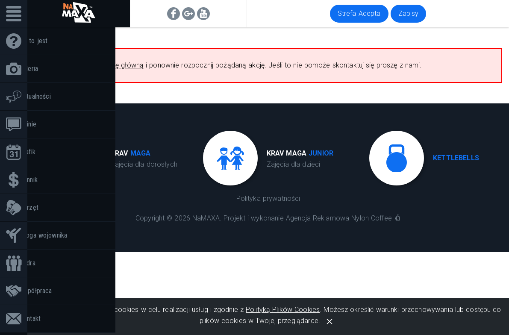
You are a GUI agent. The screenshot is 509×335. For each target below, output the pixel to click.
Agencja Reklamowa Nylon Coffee (339, 218)
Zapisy (408, 13)
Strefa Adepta (359, 13)
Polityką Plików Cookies (283, 310)
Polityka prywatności (268, 198)
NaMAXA (206, 218)
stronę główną (122, 65)
